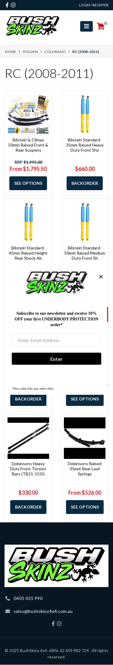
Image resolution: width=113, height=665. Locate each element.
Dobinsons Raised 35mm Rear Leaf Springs (85, 468)
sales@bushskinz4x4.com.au (43, 611)
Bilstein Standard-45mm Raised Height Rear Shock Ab (28, 253)
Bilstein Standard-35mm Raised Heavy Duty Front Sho (85, 145)
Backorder (84, 183)
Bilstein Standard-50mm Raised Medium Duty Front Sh (84, 253)
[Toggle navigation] (86, 26)
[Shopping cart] (100, 26)
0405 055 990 (28, 598)
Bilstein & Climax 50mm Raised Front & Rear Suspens (28, 145)
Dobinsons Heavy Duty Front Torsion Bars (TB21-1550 (28, 468)
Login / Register (93, 5)
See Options (28, 183)
